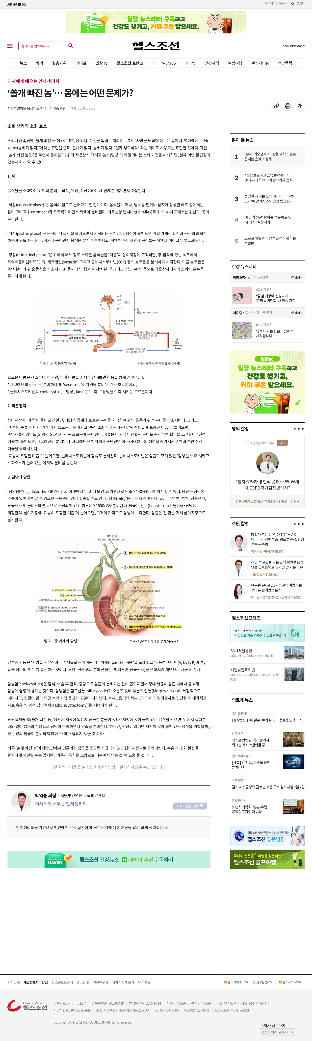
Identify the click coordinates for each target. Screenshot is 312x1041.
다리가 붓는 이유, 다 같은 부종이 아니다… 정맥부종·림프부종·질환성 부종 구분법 (277, 539)
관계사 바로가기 (273, 1025)
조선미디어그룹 (275, 3)
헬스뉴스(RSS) (292, 982)
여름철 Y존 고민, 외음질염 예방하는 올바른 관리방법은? (276, 587)
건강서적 (211, 63)
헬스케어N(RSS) (238, 982)
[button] (295, 429)
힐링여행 (235, 63)
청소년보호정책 (62, 982)
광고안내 (83, 982)
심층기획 (59, 63)
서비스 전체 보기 (123, 982)
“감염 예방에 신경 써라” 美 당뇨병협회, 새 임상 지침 (275, 298)
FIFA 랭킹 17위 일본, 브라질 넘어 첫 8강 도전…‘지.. (268, 720)
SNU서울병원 (241, 650)
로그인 (300, 3)
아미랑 (189, 63)
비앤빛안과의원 (242, 669)
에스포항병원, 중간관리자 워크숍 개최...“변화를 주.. (250, 742)
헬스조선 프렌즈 (130, 63)
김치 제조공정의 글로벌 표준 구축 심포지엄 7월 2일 (268, 786)
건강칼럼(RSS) (265, 982)
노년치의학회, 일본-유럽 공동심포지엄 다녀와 (249, 809)
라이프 (81, 63)
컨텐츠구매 (100, 982)
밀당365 (169, 63)
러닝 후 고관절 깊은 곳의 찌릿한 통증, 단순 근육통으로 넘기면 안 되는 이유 (277, 564)
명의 (39, 63)
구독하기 (294, 277)
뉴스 (23, 63)
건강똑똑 (285, 63)
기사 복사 (276, 106)
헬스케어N (260, 63)
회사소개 (13, 982)
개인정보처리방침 (36, 982)
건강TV (101, 63)
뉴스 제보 (144, 982)
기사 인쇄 (288, 106)
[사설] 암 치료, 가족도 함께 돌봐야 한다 (251, 765)
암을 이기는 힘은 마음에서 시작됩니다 (275, 333)
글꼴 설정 (300, 106)
